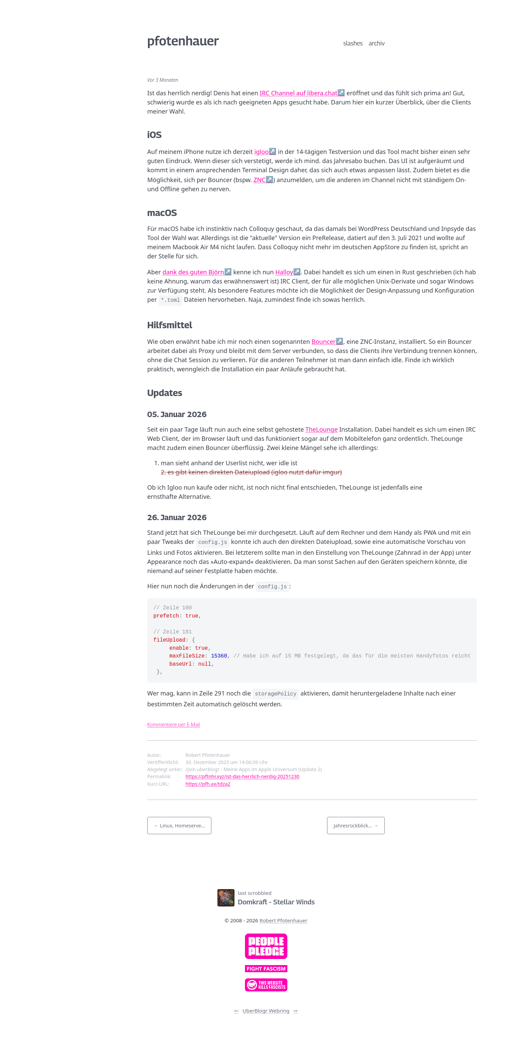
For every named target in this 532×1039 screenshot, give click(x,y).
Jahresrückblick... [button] (353, 825)
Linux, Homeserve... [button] (182, 825)
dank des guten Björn (193, 272)
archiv (377, 43)
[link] (266, 946)
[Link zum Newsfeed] (233, 871)
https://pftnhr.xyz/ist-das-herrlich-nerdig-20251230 (243, 776)
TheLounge (321, 429)
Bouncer (323, 341)
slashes (353, 43)
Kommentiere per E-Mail (173, 724)
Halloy (284, 272)
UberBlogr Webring (266, 1010)
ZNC (259, 180)
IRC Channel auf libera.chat (299, 93)
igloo (261, 152)
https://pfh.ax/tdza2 (208, 784)
